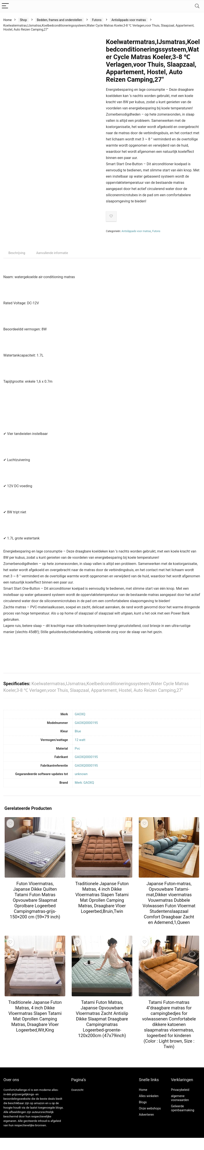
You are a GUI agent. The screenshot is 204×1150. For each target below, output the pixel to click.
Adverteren (146, 1114)
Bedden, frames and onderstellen (59, 20)
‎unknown (81, 774)
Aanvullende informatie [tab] (52, 253)
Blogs (143, 1102)
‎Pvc (77, 749)
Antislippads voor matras (129, 20)
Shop (23, 20)
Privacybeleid (180, 1090)
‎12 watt (80, 740)
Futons (97, 20)
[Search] (197, 6)
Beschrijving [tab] (16, 253)
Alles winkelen (149, 1096)
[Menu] (5, 6)
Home (7, 20)
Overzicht (77, 1090)
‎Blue (78, 731)
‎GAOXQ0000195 (86, 723)
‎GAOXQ (80, 714)
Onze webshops (150, 1108)
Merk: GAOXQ (84, 783)
